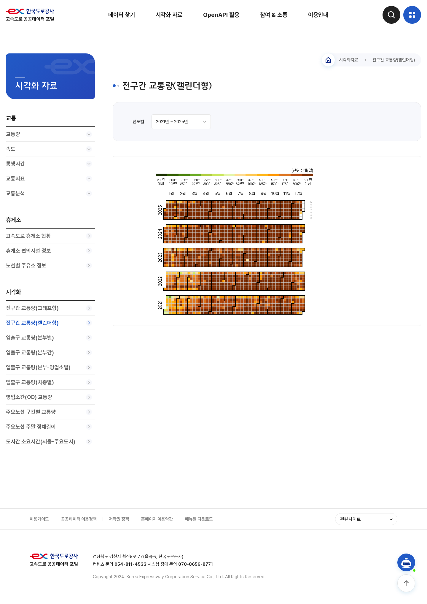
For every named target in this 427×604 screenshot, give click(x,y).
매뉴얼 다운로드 (199, 519)
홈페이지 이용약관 (157, 519)
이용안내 (318, 14)
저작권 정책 (119, 519)
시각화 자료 (169, 14)
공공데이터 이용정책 (79, 519)
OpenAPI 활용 (221, 14)
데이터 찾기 (121, 14)
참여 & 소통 (273, 14)
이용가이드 (39, 519)
